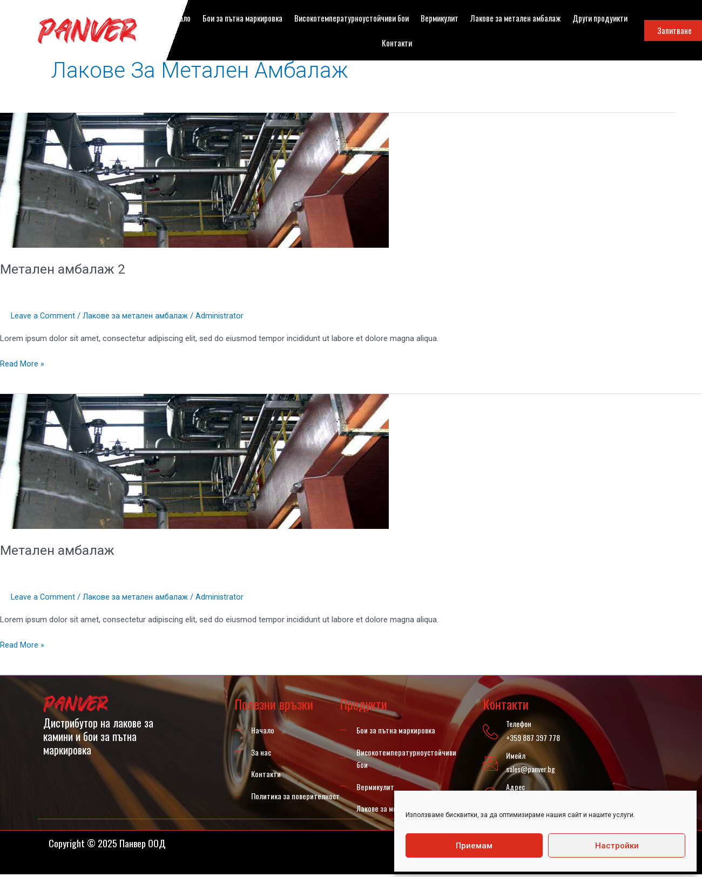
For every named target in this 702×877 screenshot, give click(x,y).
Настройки (617, 846)
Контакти (397, 43)
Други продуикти (599, 18)
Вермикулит (439, 18)
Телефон (517, 723)
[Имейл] (489, 763)
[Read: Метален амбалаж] (194, 461)
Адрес (513, 786)
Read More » (22, 363)
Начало (179, 18)
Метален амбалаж (60, 550)
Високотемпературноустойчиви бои (351, 18)
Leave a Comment (43, 316)
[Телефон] (489, 732)
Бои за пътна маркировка (242, 18)
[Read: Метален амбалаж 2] (194, 180)
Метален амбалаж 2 (65, 269)
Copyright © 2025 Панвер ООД (114, 846)
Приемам (474, 846)
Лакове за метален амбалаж (515, 18)
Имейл (514, 755)
